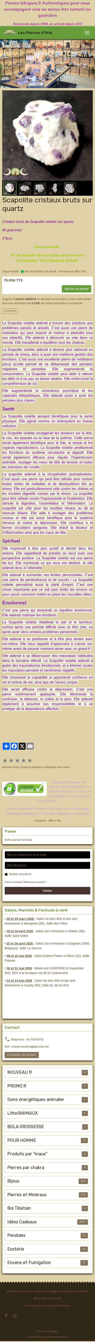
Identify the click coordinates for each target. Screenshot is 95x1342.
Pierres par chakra (25, 1167)
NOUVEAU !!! (19, 1072)
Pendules (16, 1235)
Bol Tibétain (19, 1208)
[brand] (27, 32)
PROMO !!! (16, 1086)
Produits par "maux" (27, 1153)
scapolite (10, 310)
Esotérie (15, 1249)
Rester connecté (20, 874)
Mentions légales (48, 1331)
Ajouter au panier (76, 289)
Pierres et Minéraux (27, 1194)
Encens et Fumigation (29, 1262)
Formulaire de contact (21, 1054)
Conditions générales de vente (47, 1336)
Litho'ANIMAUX (22, 1113)
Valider (47, 891)
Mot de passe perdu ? (35, 882)
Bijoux (13, 1181)
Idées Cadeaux (22, 1221)
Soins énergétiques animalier (35, 1099)
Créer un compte (13, 882)
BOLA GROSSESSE (25, 1126)
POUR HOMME (21, 1140)
